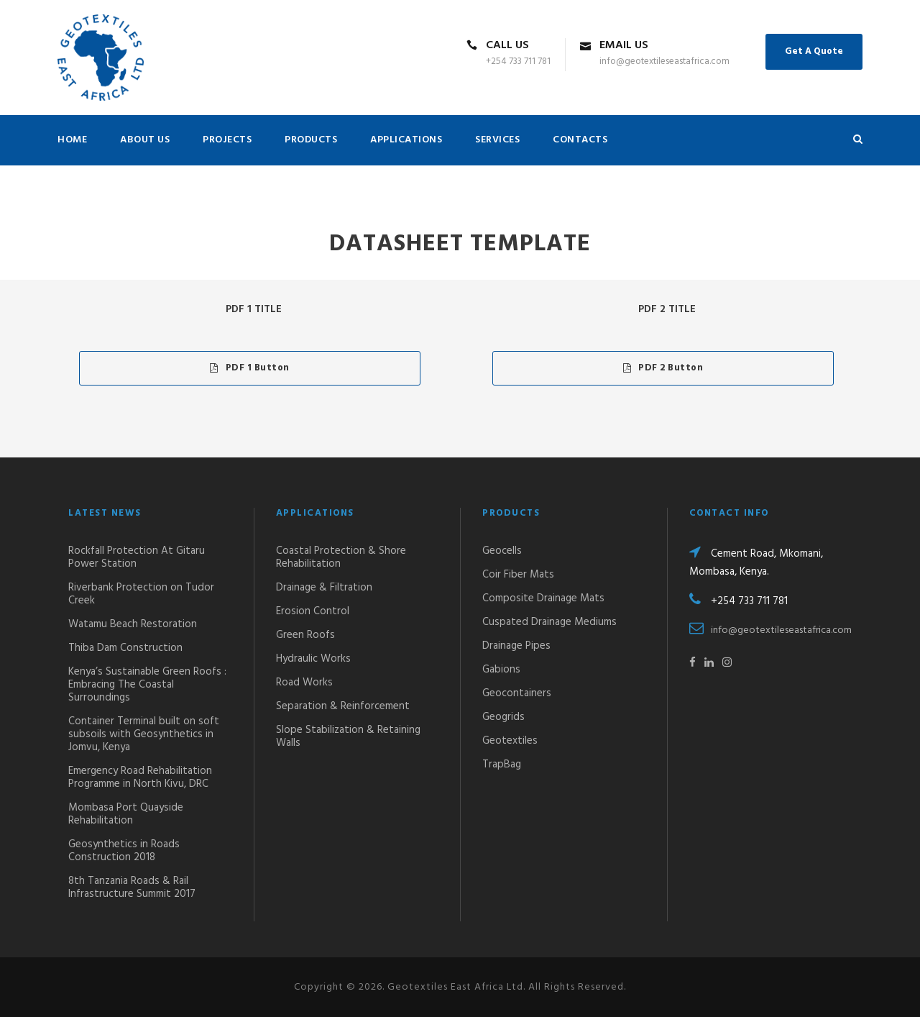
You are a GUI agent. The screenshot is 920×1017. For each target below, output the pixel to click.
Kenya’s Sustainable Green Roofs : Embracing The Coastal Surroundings (147, 684)
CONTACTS (580, 140)
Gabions (501, 669)
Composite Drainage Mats (543, 598)
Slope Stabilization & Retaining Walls (348, 736)
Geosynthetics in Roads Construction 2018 (124, 851)
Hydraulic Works (313, 658)
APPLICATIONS (406, 140)
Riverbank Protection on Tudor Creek (141, 594)
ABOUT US (145, 140)
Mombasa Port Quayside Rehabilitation (125, 814)
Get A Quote (814, 51)
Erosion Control (312, 611)
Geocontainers (516, 693)
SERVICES (497, 140)
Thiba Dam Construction (125, 648)
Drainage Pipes (516, 646)
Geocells (502, 551)
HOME (72, 140)
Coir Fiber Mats (518, 574)
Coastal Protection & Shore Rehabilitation (341, 557)
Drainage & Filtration (324, 587)
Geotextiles (510, 740)
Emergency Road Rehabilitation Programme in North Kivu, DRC (140, 777)
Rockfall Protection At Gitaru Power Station (136, 557)
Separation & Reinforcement (343, 706)
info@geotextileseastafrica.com (781, 630)
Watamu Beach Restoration (132, 624)
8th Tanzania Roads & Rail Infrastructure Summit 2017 (132, 887)
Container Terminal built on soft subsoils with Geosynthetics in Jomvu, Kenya (143, 734)
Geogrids (503, 717)
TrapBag (501, 764)
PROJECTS (227, 140)
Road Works (304, 682)
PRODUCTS (311, 140)
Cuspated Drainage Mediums (549, 622)
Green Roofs (305, 635)
